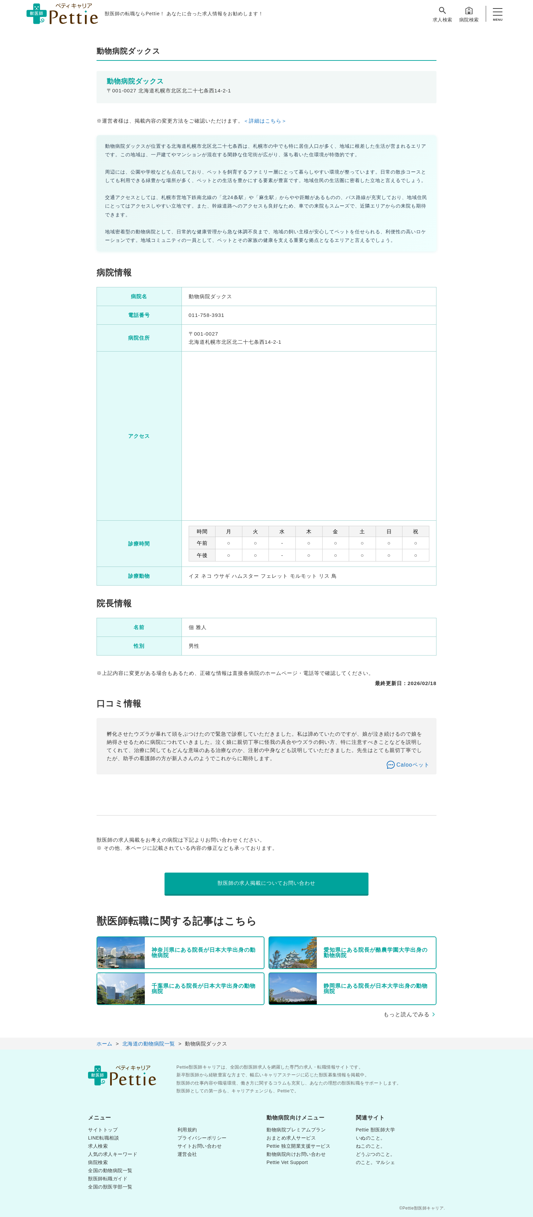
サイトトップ (103, 1129)
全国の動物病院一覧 (110, 1170)
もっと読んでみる (406, 1014)
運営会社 (187, 1154)
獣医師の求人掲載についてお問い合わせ (266, 883)
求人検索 (442, 14)
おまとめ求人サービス (291, 1138)
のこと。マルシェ (375, 1162)
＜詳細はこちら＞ (265, 121)
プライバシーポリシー (202, 1138)
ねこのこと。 (370, 1146)
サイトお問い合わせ (199, 1146)
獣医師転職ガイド (107, 1178)
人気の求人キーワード (112, 1154)
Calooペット (413, 765)
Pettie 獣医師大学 (375, 1129)
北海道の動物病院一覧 (148, 1043)
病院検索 (469, 14)
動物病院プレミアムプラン (296, 1129)
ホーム (105, 1043)
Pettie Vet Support (287, 1162)
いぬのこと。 (370, 1138)
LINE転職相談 (103, 1138)
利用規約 (187, 1129)
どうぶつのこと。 (375, 1154)
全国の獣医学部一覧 (110, 1186)
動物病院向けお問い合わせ (296, 1154)
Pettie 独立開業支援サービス (298, 1146)
